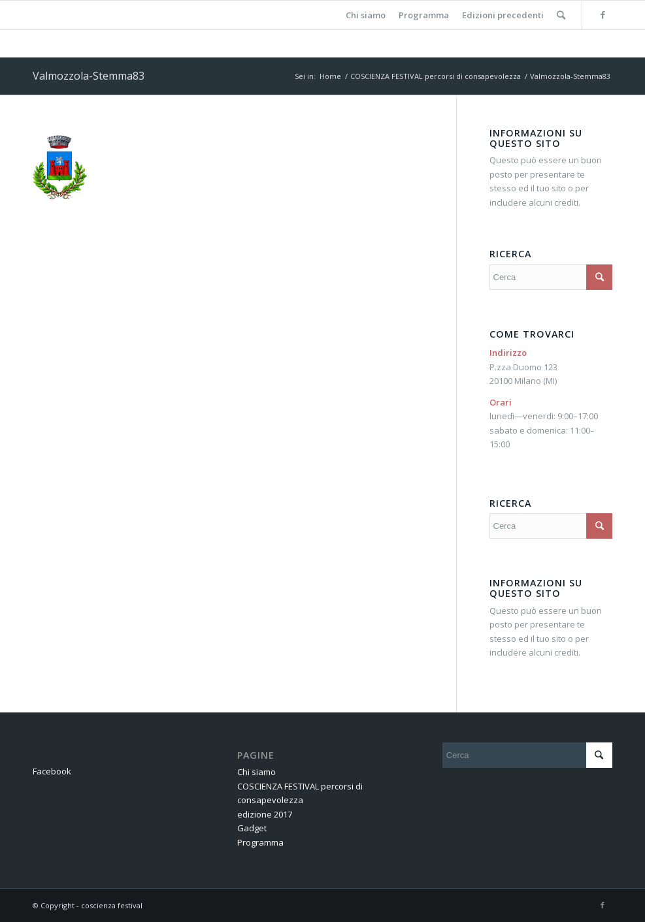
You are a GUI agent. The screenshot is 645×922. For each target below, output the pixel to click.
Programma (260, 842)
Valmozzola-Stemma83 (88, 76)
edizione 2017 (264, 814)
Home (330, 76)
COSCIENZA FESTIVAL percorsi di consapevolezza (435, 76)
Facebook (52, 771)
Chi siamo (256, 772)
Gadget (252, 828)
